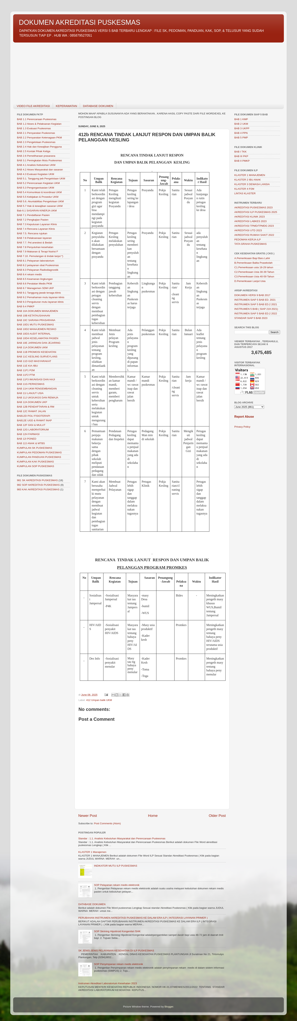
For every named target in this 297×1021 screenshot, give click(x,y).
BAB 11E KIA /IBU (27, 365)
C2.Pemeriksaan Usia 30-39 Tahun (254, 272)
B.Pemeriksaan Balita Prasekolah (253, 262)
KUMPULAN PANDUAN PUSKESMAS (39, 457)
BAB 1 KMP (241, 119)
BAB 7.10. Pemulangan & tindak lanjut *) (40, 256)
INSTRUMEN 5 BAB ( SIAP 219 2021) (256, 308)
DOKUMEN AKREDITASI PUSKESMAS (79, 22)
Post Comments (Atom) (107, 823)
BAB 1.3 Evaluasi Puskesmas (34, 128)
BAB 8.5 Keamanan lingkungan (35, 279)
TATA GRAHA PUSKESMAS (250, 243)
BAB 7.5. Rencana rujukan (32, 233)
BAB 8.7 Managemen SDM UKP (35, 288)
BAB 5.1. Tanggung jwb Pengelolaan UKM (41, 178)
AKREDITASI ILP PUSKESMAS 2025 (255, 212)
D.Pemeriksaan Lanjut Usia (250, 281)
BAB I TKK (240, 151)
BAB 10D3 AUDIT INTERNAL (34, 333)
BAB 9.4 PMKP (25, 306)
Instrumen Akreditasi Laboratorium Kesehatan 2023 (107, 983)
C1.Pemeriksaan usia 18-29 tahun (253, 267)
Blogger (169, 1006)
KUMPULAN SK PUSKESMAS (34, 447)
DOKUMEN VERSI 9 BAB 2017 (252, 295)
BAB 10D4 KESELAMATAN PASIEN (37, 338)
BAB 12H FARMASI (28, 434)
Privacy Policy (242, 426)
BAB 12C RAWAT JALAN (31, 411)
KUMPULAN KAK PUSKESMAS (35, 461)
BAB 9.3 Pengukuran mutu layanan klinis (40, 301)
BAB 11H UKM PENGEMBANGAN (37, 388)
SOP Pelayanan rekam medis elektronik (116, 885)
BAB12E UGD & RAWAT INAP (34, 420)
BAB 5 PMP (241, 137)
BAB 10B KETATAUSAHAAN (33, 315)
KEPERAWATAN (66, 106)
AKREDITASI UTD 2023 (248, 230)
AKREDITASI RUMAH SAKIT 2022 (254, 235)
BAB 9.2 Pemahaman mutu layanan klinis (40, 297)
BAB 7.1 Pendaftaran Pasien (33, 215)
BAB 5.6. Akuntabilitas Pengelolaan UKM (40, 201)
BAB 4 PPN (241, 133)
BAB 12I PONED (26, 438)
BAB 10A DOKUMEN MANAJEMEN (37, 311)
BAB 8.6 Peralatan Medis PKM (34, 283)
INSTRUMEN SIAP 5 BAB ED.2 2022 (255, 313)
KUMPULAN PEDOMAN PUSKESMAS (39, 452)
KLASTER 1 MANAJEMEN (249, 175)
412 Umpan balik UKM (99, 700)
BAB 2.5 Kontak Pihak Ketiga (33, 151)
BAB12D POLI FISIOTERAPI (33, 415)
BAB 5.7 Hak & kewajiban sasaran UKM (39, 206)
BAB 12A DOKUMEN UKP (32, 402)
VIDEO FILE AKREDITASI (33, 106)
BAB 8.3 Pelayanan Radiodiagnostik (37, 269)
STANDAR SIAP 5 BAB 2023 (250, 318)
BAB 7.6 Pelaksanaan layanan (34, 238)
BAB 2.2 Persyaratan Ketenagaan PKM (39, 137)
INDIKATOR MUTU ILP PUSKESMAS (115, 865)
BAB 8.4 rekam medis (29, 274)
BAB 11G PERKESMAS (30, 384)
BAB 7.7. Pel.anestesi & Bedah (34, 242)
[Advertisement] (127, 70)
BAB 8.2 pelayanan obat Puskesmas (38, 265)
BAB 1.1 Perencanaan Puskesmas (36, 119)
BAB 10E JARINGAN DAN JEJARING (38, 342)
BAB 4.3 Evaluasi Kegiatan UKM (35, 174)
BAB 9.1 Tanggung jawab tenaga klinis (39, 292)
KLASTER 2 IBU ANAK (247, 179)
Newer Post (87, 816)
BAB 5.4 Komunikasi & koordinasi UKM (39, 192)
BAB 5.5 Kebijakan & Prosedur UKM (37, 196)
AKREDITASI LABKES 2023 (250, 221)
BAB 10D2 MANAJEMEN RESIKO (36, 329)
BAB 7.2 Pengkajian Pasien (32, 219)
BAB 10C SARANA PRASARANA (36, 320)
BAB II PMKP (242, 160)
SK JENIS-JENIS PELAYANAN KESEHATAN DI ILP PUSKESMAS (116, 950)
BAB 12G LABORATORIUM (33, 429)
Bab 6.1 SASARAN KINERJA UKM (37, 210)
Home (153, 816)
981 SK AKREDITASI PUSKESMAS (37, 480)
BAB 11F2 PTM (26, 374)
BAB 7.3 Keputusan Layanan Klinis (37, 224)
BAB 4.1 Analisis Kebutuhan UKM (36, 165)
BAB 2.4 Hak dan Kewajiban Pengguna (39, 146)
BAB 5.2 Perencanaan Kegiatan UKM (38, 183)
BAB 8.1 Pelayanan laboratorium (35, 260)
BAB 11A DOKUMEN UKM (32, 347)
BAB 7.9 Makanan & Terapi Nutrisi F (37, 251)
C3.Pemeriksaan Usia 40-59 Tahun (254, 276)
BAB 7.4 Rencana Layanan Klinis (36, 228)
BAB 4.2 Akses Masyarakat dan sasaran (40, 169)
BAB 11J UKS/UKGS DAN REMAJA (37, 397)
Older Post (217, 816)
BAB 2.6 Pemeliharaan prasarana (36, 155)
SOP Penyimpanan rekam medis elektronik (118, 964)
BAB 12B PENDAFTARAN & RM (35, 406)
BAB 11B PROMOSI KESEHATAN (36, 352)
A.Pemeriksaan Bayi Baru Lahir (252, 258)
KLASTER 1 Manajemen (92, 852)
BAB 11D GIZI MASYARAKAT (34, 361)
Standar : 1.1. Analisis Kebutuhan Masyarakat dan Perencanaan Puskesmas (121, 838)
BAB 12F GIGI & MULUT (31, 425)
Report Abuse (244, 416)
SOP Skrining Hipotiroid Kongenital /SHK (117, 931)
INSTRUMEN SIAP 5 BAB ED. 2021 (255, 299)
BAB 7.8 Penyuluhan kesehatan (35, 247)
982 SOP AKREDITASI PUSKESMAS (38, 484)
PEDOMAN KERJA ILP (247, 239)
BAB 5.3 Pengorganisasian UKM (35, 187)
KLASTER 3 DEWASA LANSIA (252, 184)
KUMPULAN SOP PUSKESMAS (35, 466)
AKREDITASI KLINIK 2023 (249, 216)
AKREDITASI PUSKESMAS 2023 (253, 207)
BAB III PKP (241, 156)
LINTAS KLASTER (245, 193)
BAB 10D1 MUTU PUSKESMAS (35, 324)
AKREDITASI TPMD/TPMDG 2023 (254, 225)
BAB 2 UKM (241, 123)
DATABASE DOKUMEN (98, 106)
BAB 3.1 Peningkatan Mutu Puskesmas (39, 160)
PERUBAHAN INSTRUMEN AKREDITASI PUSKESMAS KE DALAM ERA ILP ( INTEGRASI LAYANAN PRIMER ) (143, 917)
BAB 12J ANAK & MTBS (31, 443)
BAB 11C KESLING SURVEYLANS (37, 356)
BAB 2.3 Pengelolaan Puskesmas (36, 142)
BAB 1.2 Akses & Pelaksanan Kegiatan (39, 123)
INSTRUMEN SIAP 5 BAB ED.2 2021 (255, 304)
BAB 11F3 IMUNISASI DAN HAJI (36, 379)
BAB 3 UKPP (241, 128)
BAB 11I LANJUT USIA (30, 393)
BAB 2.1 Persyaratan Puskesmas (36, 133)
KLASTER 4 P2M (244, 188)
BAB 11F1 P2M (26, 370)
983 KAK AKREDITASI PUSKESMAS (38, 489)
